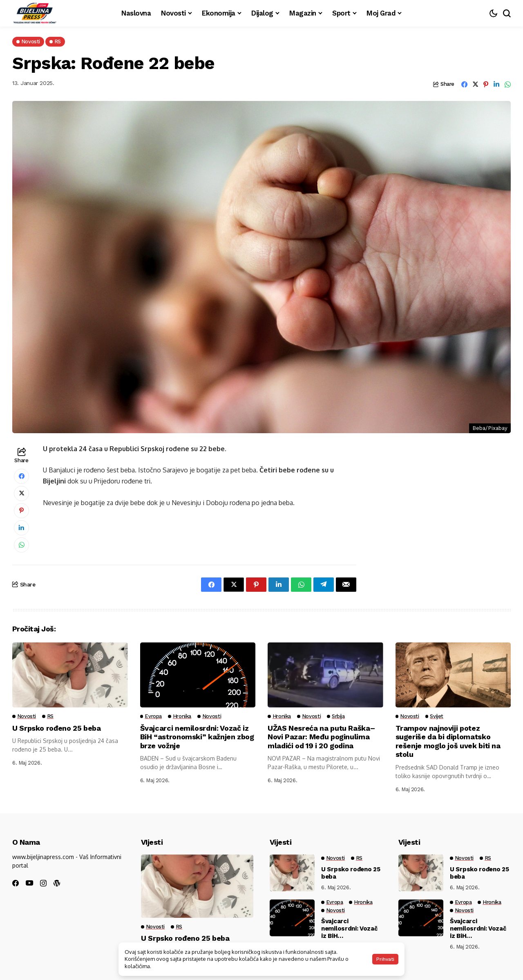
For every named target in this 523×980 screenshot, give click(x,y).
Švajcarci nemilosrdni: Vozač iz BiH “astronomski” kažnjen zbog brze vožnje (197, 737)
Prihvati (385, 959)
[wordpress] (57, 883)
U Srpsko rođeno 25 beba (56, 728)
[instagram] (43, 883)
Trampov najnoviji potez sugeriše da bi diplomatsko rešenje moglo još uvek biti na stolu (448, 741)
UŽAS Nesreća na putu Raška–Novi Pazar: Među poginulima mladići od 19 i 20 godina (321, 737)
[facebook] (15, 883)
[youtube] (29, 883)
